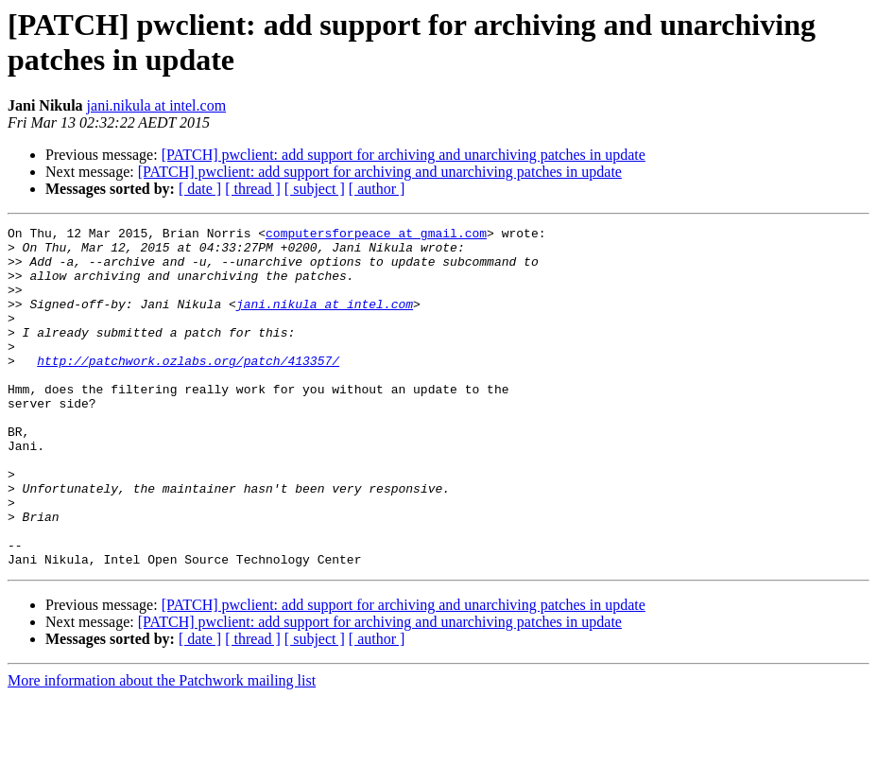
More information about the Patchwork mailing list (162, 748)
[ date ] (200, 189)
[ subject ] (314, 189)
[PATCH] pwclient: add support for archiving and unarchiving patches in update (403, 155)
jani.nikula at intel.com (157, 105)
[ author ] (377, 189)
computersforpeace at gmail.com (376, 235)
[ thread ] (253, 189)
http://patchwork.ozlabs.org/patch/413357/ (188, 388)
